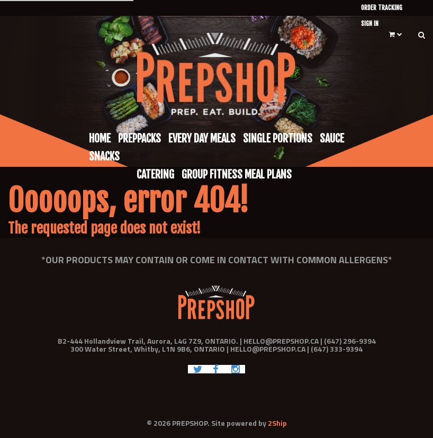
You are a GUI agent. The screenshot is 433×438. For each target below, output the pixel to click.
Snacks (104, 156)
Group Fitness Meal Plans (237, 174)
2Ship (277, 422)
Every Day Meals (202, 138)
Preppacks (139, 138)
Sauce (332, 138)
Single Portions (277, 138)
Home (100, 138)
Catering (155, 174)
